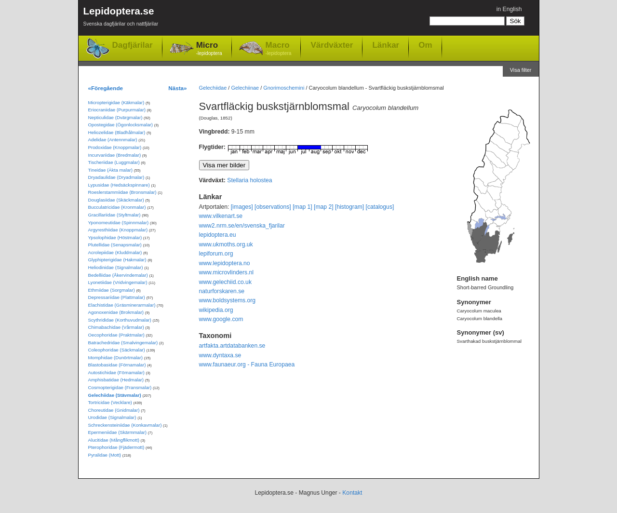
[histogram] (349, 206)
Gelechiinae (245, 88)
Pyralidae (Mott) (104, 455)
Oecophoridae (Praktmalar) (116, 335)
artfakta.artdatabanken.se (232, 345)
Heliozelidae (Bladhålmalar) (117, 132)
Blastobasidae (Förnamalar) (117, 364)
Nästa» (177, 88)
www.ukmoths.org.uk (226, 244)
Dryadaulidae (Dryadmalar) (116, 177)
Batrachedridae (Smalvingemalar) (123, 342)
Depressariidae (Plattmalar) (116, 297)
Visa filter (521, 70)
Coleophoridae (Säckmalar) (116, 349)
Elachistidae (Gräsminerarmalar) (122, 305)
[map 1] (302, 206)
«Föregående (105, 88)
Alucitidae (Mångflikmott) (113, 440)
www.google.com (221, 319)
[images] (242, 206)
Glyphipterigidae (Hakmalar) (117, 259)
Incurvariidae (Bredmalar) (114, 155)
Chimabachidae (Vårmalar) (116, 327)
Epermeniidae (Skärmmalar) (117, 432)
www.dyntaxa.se (220, 355)
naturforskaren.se (222, 291)
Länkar (385, 44)
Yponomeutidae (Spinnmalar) (118, 222)
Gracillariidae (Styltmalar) (114, 214)
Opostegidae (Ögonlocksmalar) (120, 124)
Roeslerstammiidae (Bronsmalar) (122, 192)
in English (509, 9)
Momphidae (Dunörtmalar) (115, 357)
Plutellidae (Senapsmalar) (115, 244)
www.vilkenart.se (221, 216)
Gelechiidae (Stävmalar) (114, 395)
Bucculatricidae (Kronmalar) (117, 207)
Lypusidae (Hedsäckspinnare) (119, 185)
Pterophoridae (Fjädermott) (116, 447)
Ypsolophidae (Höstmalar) (115, 237)
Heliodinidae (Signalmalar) (115, 267)
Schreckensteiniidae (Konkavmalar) (125, 425)
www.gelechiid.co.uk (225, 282)
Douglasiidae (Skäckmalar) (116, 199)
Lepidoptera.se (121, 18)
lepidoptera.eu (217, 234)
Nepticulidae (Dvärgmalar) (115, 117)
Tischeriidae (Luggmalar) (114, 162)
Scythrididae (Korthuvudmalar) (119, 320)
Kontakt (352, 492)
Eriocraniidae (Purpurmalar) (117, 109)
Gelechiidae (213, 88)
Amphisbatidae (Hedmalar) (116, 379)
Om (425, 44)
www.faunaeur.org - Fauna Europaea (247, 364)
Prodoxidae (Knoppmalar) (115, 147)
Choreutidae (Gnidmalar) (114, 410)
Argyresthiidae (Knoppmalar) (118, 229)
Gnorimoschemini (283, 88)
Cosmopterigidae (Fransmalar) (120, 387)
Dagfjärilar (132, 45)
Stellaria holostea (249, 180)
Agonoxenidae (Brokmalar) (116, 312)
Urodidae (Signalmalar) (112, 417)
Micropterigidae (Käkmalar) (116, 102)
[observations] (273, 206)
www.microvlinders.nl (226, 272)
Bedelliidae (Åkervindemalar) (118, 275)
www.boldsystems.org (227, 300)
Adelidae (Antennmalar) (112, 139)
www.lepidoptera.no (224, 263)
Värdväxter (331, 44)
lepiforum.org (216, 253)
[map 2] (324, 206)
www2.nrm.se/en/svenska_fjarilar (242, 225)
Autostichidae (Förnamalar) (116, 372)
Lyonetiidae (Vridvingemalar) (118, 282)
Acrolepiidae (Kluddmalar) (115, 252)
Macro (279, 48)
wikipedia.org (216, 310)
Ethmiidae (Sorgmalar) (111, 290)
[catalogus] (380, 206)
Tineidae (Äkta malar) (110, 170)
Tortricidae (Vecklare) (110, 402)
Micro (209, 48)
